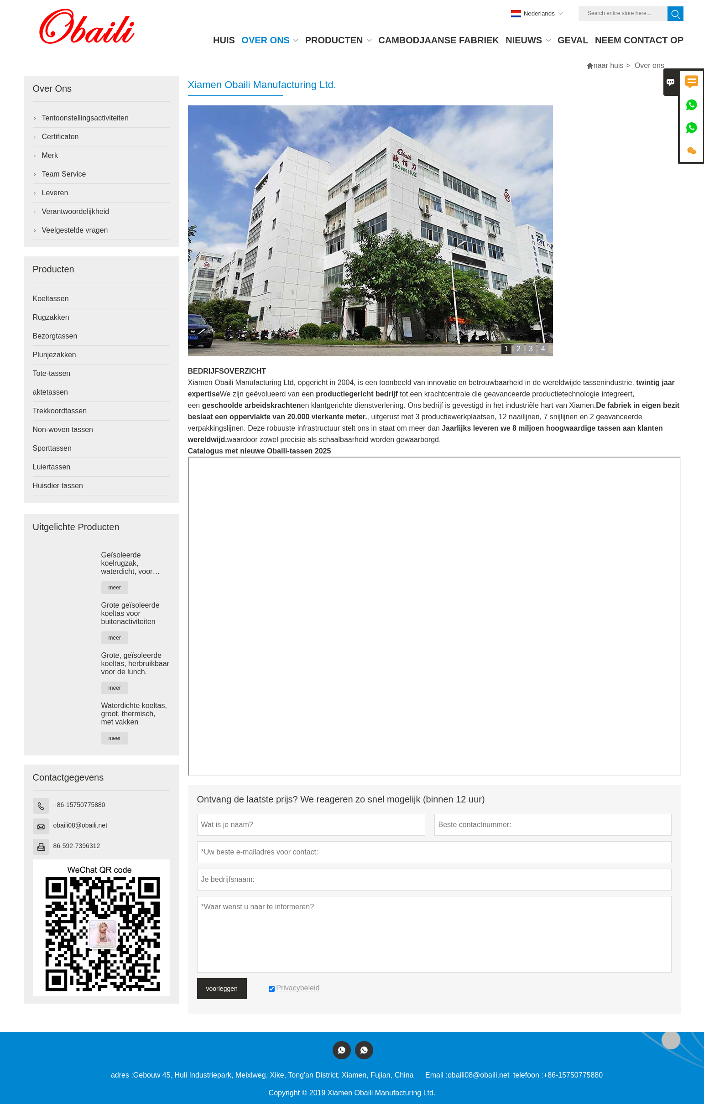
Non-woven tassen (63, 429)
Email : (436, 1075)
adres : (122, 1075)
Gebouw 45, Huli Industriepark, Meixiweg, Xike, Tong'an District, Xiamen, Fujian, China (273, 1075)
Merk (50, 155)
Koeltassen (51, 298)
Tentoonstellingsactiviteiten (85, 118)
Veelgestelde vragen (75, 230)
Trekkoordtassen (60, 411)
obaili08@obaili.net (80, 825)
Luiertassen (52, 467)
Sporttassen (52, 448)
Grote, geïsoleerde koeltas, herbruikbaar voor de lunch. (135, 663)
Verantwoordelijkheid (76, 211)
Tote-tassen (52, 373)
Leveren (55, 193)
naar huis (609, 65)
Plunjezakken (54, 355)
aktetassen (50, 392)
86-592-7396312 (76, 845)
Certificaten (60, 137)
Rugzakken (51, 317)
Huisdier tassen (58, 486)
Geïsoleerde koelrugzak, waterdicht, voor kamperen (127, 563)
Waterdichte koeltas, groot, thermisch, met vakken (134, 714)
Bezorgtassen (55, 336)
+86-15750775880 (79, 804)
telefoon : (528, 1075)
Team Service (64, 174)
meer (115, 587)
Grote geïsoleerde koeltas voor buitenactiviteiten (130, 613)
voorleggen (222, 988)
